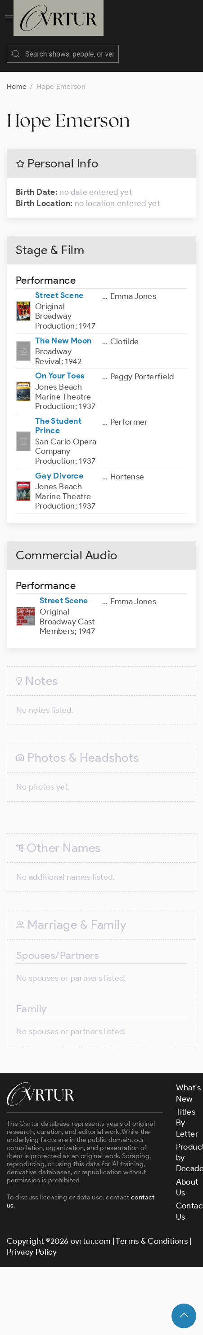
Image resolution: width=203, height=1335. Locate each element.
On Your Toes (60, 367)
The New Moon (63, 332)
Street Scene (59, 286)
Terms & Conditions (151, 1232)
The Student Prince (58, 417)
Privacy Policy (32, 1243)
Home (17, 77)
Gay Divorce (59, 467)
